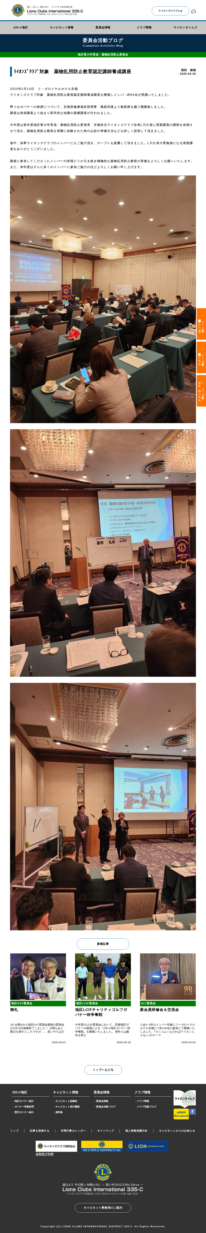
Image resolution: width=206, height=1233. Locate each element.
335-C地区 (19, 1092)
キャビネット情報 (65, 1092)
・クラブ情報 (142, 1101)
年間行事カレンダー (73, 1130)
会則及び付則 (45, 1154)
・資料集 (58, 1112)
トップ (14, 1130)
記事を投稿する (39, 1130)
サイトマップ (105, 1130)
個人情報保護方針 (136, 1130)
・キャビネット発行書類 (66, 1106)
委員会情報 (102, 1092)
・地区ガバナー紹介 (23, 1101)
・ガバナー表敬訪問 (23, 1106)
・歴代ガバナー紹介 (23, 1112)
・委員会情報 (101, 1101)
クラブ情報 (142, 1092)
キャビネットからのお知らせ (177, 1130)
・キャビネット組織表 (65, 1101)
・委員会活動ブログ (104, 1106)
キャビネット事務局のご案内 (103, 1207)
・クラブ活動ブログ (145, 1106)
